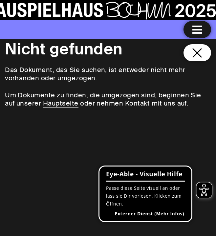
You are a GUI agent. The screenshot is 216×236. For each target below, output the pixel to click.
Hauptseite (60, 103)
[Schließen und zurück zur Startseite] (197, 52)
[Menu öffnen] (197, 29)
